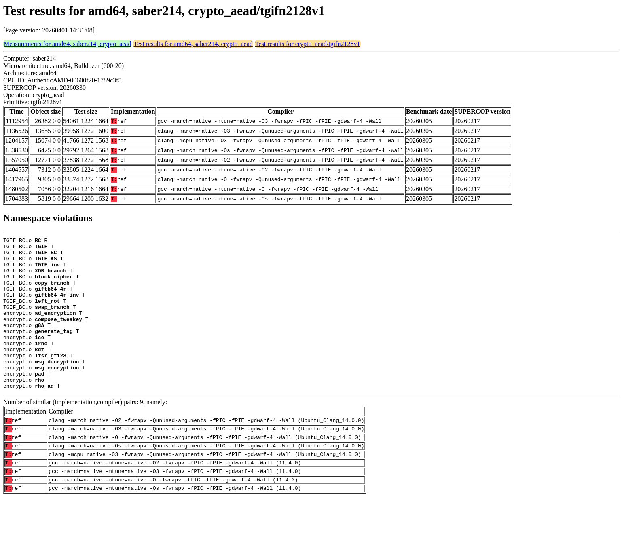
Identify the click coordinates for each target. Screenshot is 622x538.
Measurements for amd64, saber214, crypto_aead (67, 43)
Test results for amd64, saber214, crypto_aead (192, 43)
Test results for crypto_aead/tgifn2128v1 (307, 43)
